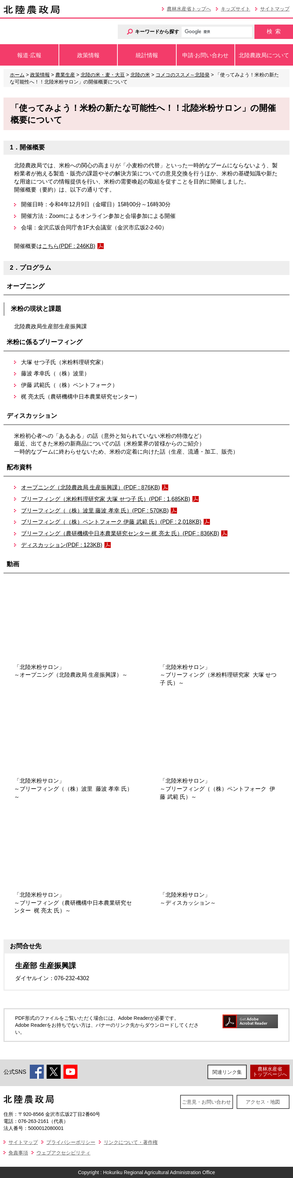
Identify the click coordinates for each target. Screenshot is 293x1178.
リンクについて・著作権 (131, 1142)
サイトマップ (274, 9)
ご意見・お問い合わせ (206, 1102)
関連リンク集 (227, 1072)
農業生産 (65, 75)
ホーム (17, 75)
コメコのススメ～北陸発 (183, 75)
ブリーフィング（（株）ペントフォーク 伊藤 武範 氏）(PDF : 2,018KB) (111, 522)
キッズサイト (235, 9)
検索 (274, 31)
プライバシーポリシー (70, 1142)
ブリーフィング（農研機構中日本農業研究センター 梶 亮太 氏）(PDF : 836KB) (120, 533)
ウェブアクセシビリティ (63, 1153)
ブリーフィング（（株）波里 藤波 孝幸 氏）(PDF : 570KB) (95, 511)
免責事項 (18, 1153)
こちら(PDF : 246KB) (68, 246)
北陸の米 (140, 75)
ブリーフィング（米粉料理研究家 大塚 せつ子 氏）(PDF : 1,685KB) (105, 499)
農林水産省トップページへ (270, 1071)
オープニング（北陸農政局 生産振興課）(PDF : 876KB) (90, 487)
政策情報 (40, 75)
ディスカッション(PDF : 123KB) (61, 545)
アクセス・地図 (263, 1102)
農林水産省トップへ (189, 9)
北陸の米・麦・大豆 (103, 75)
